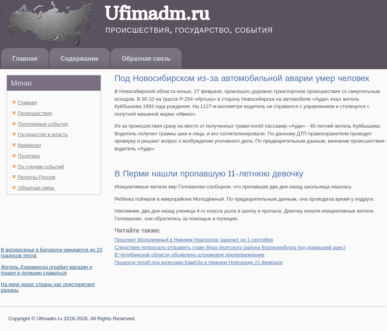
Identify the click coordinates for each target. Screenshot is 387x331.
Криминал (29, 145)
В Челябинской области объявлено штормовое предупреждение (189, 255)
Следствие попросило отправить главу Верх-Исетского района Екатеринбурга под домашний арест (230, 247)
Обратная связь (146, 58)
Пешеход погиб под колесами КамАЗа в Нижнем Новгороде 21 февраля (198, 262)
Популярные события (43, 124)
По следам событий (41, 167)
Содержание (80, 58)
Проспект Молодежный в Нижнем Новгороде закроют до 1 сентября (193, 240)
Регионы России (37, 177)
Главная (24, 58)
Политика (29, 156)
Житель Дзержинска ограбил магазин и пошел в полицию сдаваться (46, 270)
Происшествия (35, 113)
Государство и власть (43, 134)
